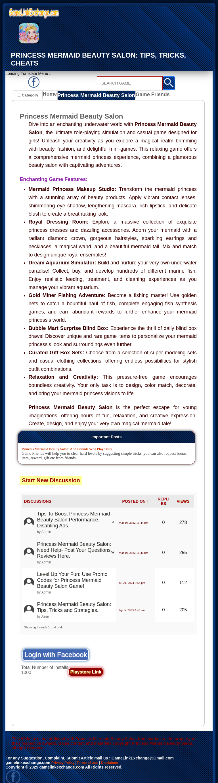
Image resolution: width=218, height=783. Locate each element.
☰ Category (27, 87)
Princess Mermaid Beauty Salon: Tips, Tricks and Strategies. (74, 599)
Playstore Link (85, 663)
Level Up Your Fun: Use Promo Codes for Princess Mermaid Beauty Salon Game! (72, 572)
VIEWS (183, 493)
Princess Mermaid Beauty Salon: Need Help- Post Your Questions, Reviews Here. (74, 542)
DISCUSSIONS (37, 493)
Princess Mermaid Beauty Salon (93, 87)
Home (51, 87)
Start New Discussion (51, 472)
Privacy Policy (64, 754)
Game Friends (142, 87)
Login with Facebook (55, 646)
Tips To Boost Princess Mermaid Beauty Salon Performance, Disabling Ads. (73, 511)
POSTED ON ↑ (135, 493)
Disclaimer (118, 754)
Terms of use (93, 754)
